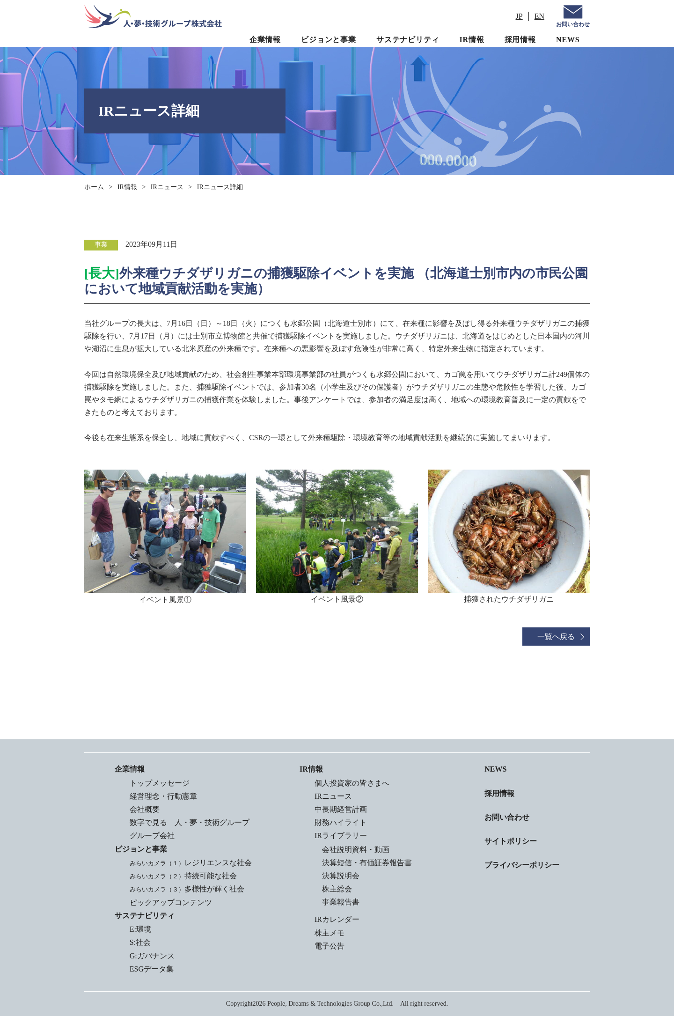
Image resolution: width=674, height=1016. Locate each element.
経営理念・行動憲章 (163, 796)
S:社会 (140, 942)
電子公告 (329, 946)
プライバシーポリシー (521, 865)
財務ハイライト (341, 822)
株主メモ (329, 933)
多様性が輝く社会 (187, 889)
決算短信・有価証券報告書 (367, 863)
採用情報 (520, 40)
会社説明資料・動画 (355, 850)
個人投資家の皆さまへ (352, 783)
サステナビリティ (407, 40)
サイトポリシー (510, 841)
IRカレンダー (337, 919)
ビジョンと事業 (328, 40)
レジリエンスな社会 (191, 863)
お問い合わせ (573, 24)
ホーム (94, 187)
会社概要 (145, 809)
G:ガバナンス (152, 956)
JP (519, 16)
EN (539, 16)
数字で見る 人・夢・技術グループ (189, 822)
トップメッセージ (160, 783)
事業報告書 (340, 902)
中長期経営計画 (341, 809)
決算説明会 (340, 876)
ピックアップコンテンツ (171, 902)
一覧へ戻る (556, 637)
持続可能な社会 (183, 876)
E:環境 (140, 929)
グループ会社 (152, 835)
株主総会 (337, 889)
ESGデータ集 (152, 969)
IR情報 (472, 40)
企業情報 (265, 40)
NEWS (567, 40)
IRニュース (167, 187)
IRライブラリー (341, 835)
